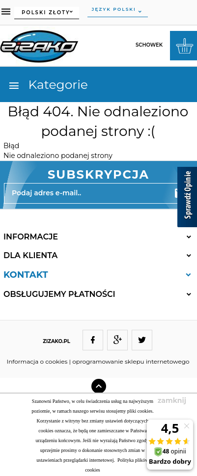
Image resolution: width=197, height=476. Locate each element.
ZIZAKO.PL (56, 341)
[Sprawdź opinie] (187, 199)
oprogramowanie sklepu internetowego (130, 361)
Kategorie (48, 84)
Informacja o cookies (37, 361)
